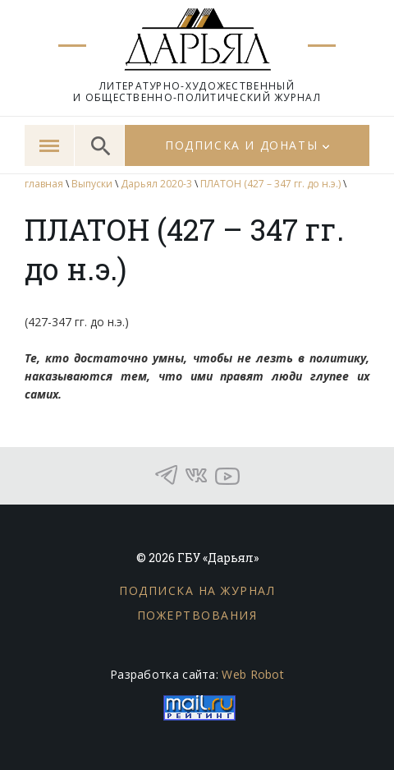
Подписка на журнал (197, 590)
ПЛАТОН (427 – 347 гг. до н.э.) (270, 184)
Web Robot (253, 674)
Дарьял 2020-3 (156, 184)
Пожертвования (197, 615)
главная (44, 184)
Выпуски (91, 184)
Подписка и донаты (241, 145)
